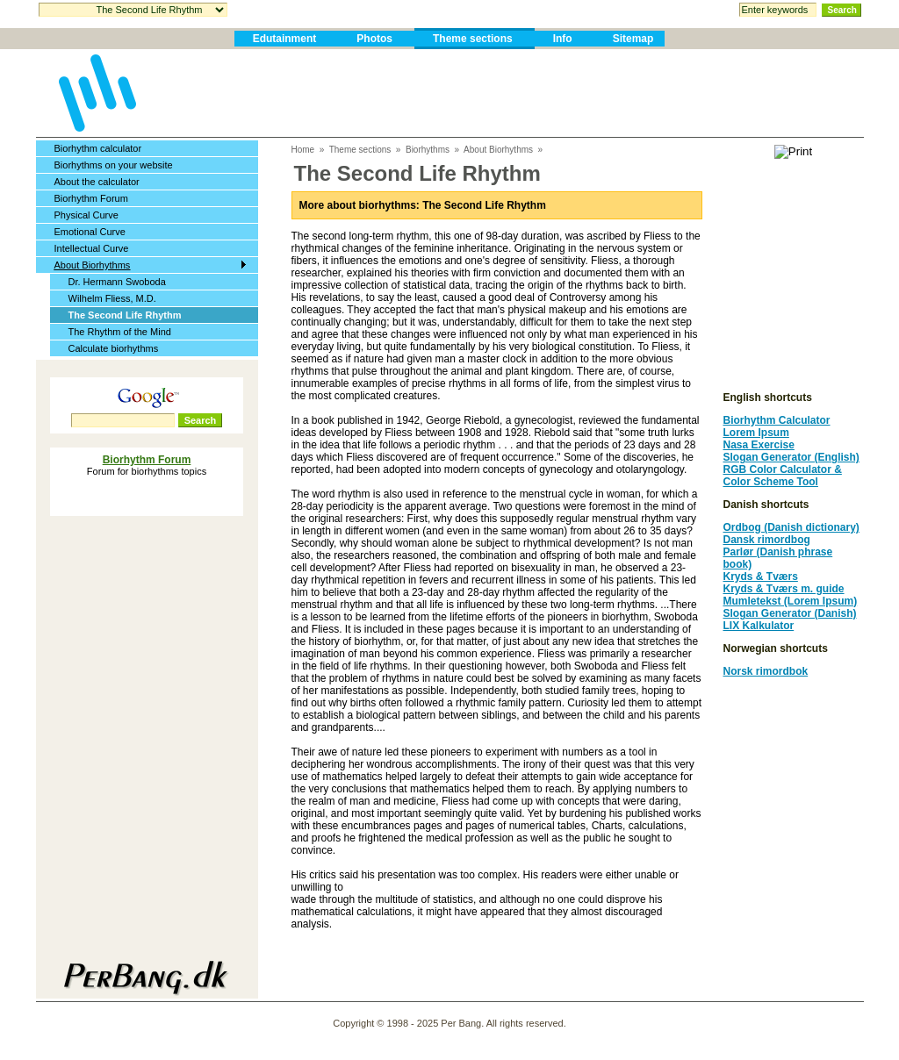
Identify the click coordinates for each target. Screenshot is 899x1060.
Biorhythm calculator (98, 148)
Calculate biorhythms (113, 348)
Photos (374, 38)
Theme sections (473, 38)
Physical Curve (86, 215)
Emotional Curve (90, 231)
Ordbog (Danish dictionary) (791, 527)
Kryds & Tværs (760, 576)
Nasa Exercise (759, 445)
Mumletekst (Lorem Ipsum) (790, 601)
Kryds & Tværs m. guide (784, 589)
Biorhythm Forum (91, 198)
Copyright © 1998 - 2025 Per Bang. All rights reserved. (449, 1023)
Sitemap (633, 38)
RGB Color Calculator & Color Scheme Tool (782, 475)
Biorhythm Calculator (777, 420)
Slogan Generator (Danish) (790, 613)
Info (562, 38)
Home (303, 149)
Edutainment (285, 38)
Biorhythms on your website (113, 165)
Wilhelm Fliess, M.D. (112, 298)
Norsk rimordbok (766, 671)
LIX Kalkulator (759, 626)
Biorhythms (428, 149)
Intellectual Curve (91, 248)
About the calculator (97, 181)
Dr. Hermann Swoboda (117, 281)
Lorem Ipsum (756, 432)
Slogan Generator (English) (791, 457)
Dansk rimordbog (766, 540)
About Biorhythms (92, 265)
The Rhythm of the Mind (119, 331)
